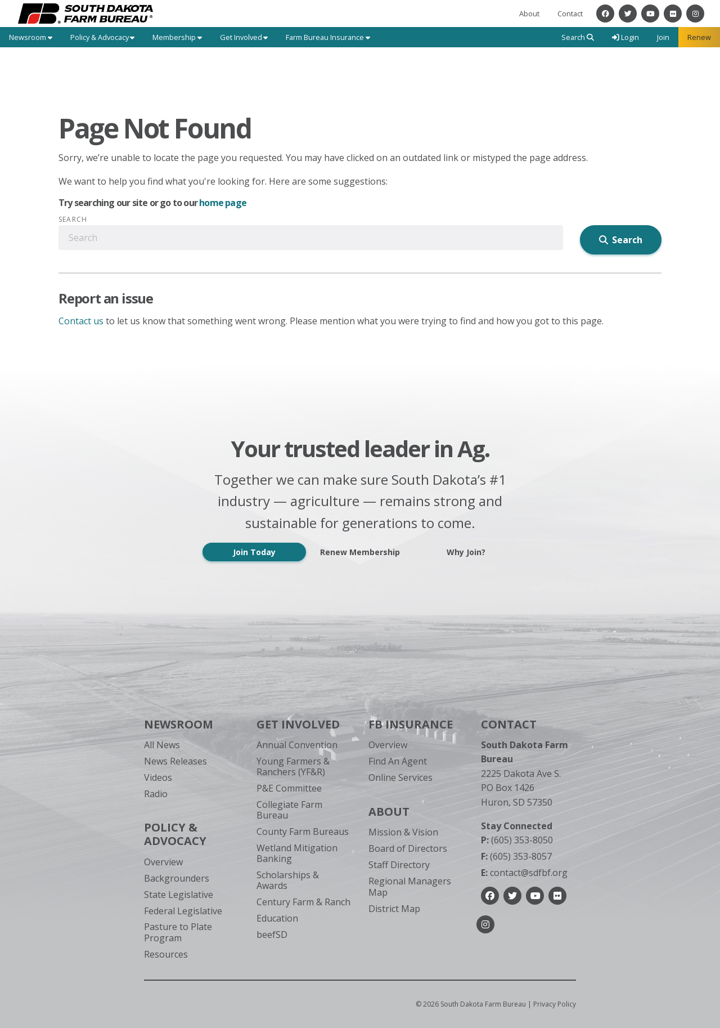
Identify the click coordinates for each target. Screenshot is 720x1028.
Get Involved (298, 724)
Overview (163, 862)
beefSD (271, 934)
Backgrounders (176, 878)
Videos (158, 777)
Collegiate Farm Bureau (289, 809)
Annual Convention (297, 745)
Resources (166, 954)
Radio (156, 794)
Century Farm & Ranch (303, 902)
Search (72, 219)
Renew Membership (360, 552)
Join (663, 37)
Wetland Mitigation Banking (297, 853)
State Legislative (178, 894)
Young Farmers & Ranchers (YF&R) (293, 766)
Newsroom (178, 724)
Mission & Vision (403, 832)
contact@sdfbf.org (524, 872)
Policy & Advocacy (175, 834)
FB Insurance (410, 724)
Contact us (81, 321)
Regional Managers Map (409, 886)
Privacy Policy (554, 1004)
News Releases (175, 761)
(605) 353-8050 (517, 840)
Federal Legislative (183, 911)
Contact (570, 13)
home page (222, 202)
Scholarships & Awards (287, 880)
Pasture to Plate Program (178, 932)
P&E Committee (289, 788)
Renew (699, 37)
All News (162, 745)
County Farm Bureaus (302, 831)
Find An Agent (397, 761)
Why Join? (466, 552)
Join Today (254, 552)
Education (277, 918)
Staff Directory (399, 865)
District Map (394, 908)
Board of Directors (407, 848)
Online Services (400, 777)
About (529, 13)
